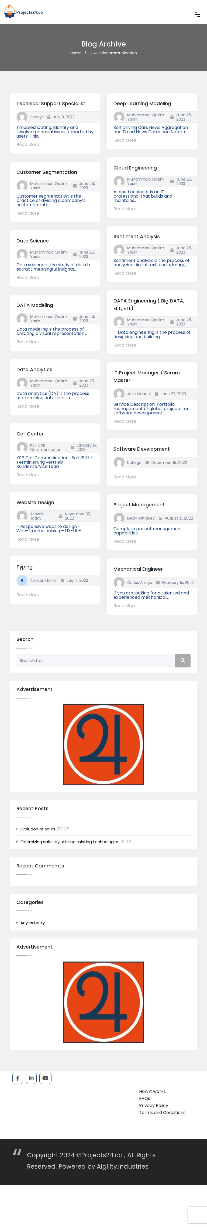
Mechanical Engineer (138, 569)
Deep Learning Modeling (142, 103)
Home (76, 53)
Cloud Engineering (135, 167)
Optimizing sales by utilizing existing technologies (69, 842)
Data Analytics (34, 369)
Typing (24, 566)
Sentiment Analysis (136, 236)
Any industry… (33, 923)
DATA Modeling (34, 305)
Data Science (32, 240)
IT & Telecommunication (113, 53)
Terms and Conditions (162, 1112)
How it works (152, 1091)
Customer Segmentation (46, 172)
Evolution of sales (37, 829)
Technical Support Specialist (50, 103)
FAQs (144, 1098)
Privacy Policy (153, 1105)
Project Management (139, 504)
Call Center (30, 433)
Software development (141, 448)
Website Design (35, 502)
